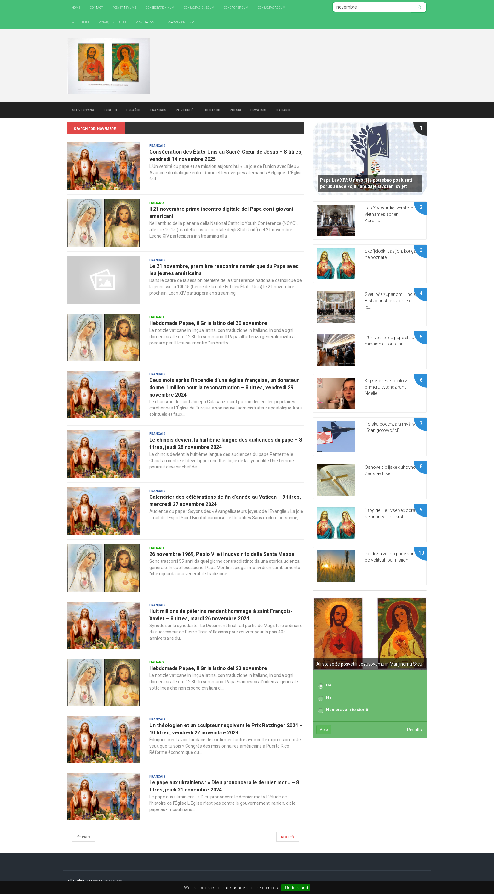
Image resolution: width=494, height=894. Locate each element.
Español (133, 109)
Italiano (283, 109)
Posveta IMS (145, 22)
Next (287, 836)
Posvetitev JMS (124, 7)
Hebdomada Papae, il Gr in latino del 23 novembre (208, 668)
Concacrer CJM (236, 7)
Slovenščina (83, 109)
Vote (324, 729)
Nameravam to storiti (347, 709)
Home (76, 7)
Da (328, 685)
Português (186, 109)
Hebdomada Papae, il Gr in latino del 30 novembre (208, 323)
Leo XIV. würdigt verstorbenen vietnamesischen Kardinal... (394, 214)
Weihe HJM (80, 22)
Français (158, 109)
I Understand (295, 887)
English (110, 109)
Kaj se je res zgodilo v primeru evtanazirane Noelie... (386, 387)
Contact (96, 7)
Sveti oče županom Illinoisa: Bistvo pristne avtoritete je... (392, 300)
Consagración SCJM (199, 7)
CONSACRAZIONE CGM (179, 22)
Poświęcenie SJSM (112, 22)
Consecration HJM (160, 7)
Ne (329, 697)
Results (414, 729)
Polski (235, 109)
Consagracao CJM (271, 7)
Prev (83, 836)
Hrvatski (258, 109)
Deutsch (212, 109)
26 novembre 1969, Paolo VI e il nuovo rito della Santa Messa (221, 554)
